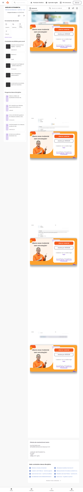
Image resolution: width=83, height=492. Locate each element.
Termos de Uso (60, 46)
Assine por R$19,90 (64, 34)
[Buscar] (21, 2)
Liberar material (64, 29)
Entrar (77, 3)
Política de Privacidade (66, 46)
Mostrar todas (8, 37)
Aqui (63, 41)
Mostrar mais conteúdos (53, 480)
